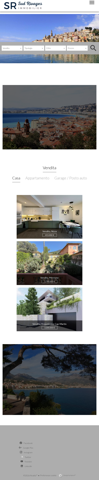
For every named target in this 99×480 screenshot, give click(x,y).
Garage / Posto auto (70, 178)
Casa (16, 178)
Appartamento (37, 178)
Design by (69, 475)
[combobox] (12, 48)
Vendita (49, 167)
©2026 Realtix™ (30, 475)
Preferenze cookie (48, 475)
